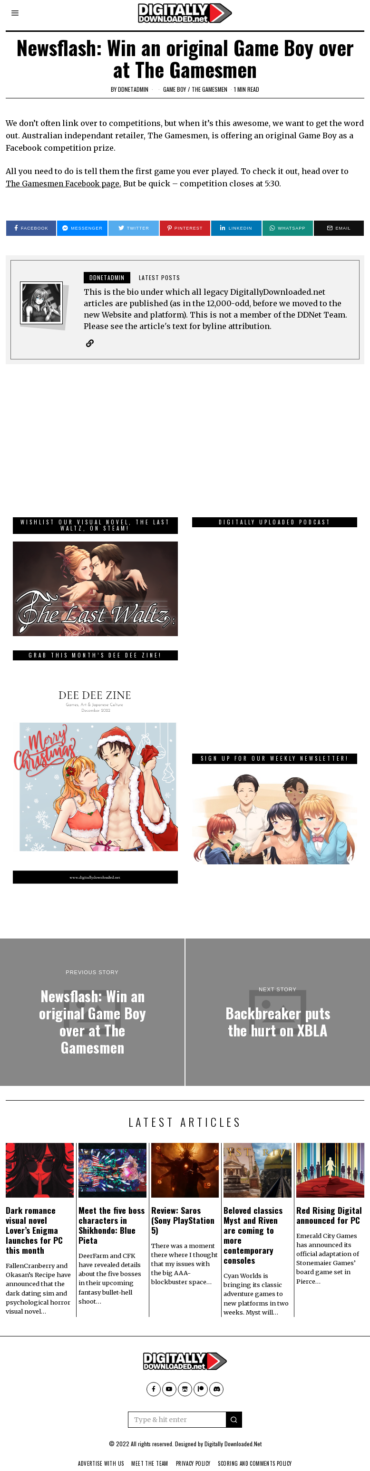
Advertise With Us (93, 1449)
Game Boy (174, 89)
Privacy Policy (194, 1449)
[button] (234, 1406)
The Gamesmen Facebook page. (66, 183)
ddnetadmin (133, 89)
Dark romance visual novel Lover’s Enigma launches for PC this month (34, 1216)
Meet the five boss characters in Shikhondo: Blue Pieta (111, 1211)
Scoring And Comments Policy (261, 1449)
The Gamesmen (209, 89)
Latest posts (159, 277)
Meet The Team (147, 1449)
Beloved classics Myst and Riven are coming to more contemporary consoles (253, 1221)
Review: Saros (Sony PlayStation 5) (182, 1206)
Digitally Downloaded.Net (233, 1430)
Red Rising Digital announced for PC (329, 1201)
